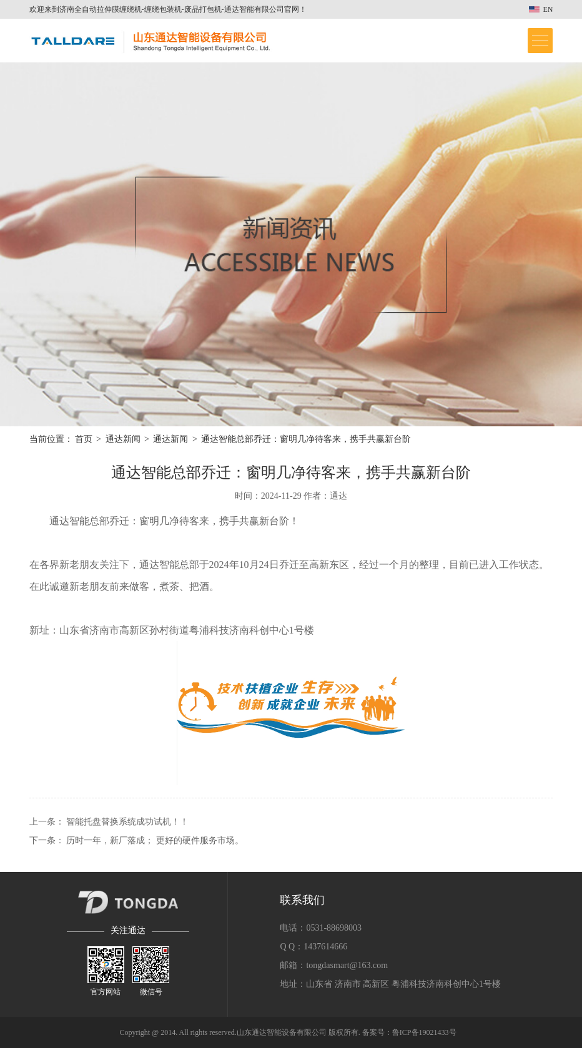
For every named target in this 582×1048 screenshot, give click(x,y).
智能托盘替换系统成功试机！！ (127, 821)
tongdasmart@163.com (347, 965)
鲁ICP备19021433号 (424, 1032)
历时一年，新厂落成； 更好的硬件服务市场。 (155, 840)
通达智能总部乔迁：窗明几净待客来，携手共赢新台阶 (306, 439)
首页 (83, 439)
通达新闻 (123, 439)
